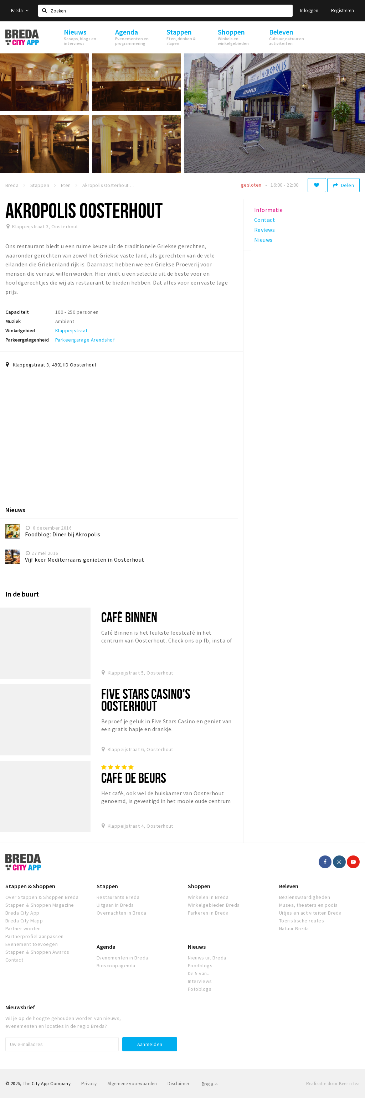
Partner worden (23, 928)
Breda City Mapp (24, 920)
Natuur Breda (294, 928)
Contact (14, 960)
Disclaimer (178, 1084)
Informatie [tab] (268, 209)
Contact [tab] (264, 219)
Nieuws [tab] (263, 239)
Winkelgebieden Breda (214, 905)
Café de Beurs (133, 777)
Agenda (106, 946)
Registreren (342, 10)
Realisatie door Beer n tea (333, 1084)
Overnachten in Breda (121, 913)
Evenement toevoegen (31, 944)
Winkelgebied (20, 330)
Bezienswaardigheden (304, 897)
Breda (20, 10)
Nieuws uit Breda (207, 957)
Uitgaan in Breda (115, 905)
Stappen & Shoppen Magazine (39, 905)
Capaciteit (17, 312)
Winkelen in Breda (208, 897)
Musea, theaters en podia (308, 905)
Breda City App (22, 913)
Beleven (288, 886)
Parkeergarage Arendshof (85, 340)
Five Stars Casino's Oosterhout (145, 699)
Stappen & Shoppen (30, 886)
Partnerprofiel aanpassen (34, 936)
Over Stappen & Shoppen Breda (41, 897)
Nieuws (197, 946)
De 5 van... (199, 973)
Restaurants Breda (118, 897)
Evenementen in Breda (122, 957)
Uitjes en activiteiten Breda (310, 913)
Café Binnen (129, 617)
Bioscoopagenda (116, 965)
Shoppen (199, 886)
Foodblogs (200, 965)
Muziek (13, 321)
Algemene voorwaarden (132, 1084)
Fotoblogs (199, 989)
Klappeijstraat (71, 330)
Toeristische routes (301, 920)
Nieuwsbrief (20, 1007)
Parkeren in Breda (208, 913)
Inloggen (309, 10)
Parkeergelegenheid (27, 340)
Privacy (89, 1084)
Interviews (200, 981)
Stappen (107, 886)
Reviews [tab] (264, 229)
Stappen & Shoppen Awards (37, 952)
